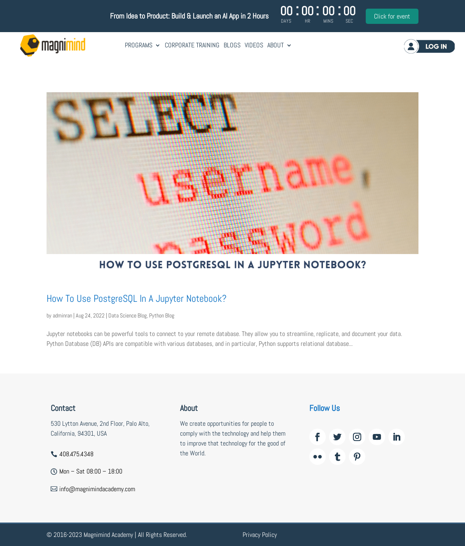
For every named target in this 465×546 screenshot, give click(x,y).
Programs (138, 45)
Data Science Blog (127, 315)
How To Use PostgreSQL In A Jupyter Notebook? (137, 298)
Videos (254, 45)
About (275, 45)
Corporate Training (192, 45)
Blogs (232, 45)
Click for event (392, 16)
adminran (62, 315)
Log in (429, 46)
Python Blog (161, 315)
